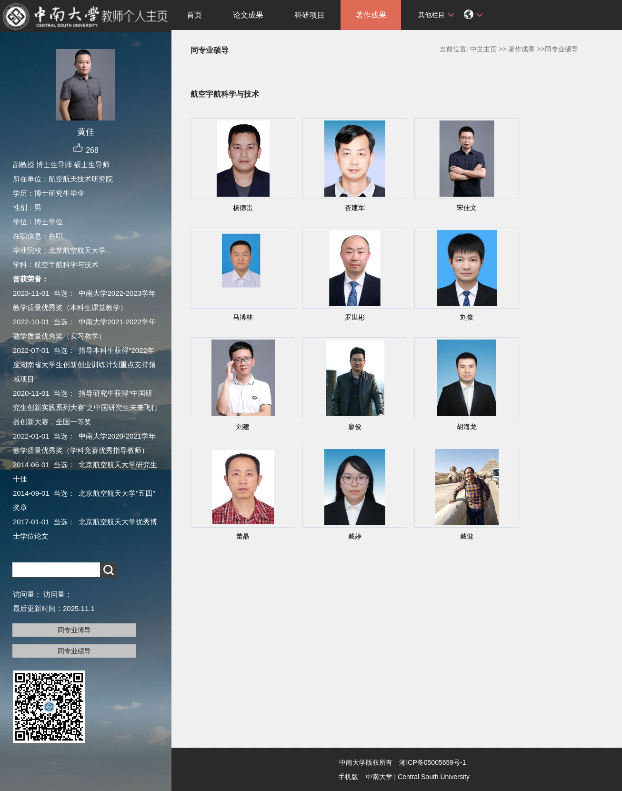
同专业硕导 (74, 651)
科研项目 (309, 15)
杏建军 (355, 207)
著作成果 (371, 15)
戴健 (466, 536)
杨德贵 (243, 207)
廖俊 (354, 427)
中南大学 (379, 777)
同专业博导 (74, 630)
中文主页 (483, 49)
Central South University (434, 777)
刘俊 (466, 317)
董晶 (243, 536)
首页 (194, 15)
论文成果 (248, 15)
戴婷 (354, 536)
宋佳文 (467, 207)
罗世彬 (355, 317)
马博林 (243, 317)
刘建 (243, 427)
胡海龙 (467, 427)
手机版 (348, 777)
